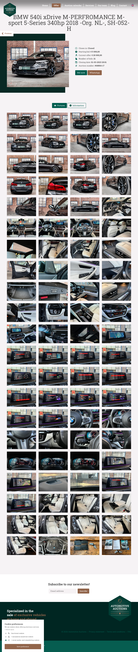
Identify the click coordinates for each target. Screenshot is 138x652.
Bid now (81, 72)
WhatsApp (95, 72)
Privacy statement (96, 632)
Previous (6, 33)
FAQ (129, 632)
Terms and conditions (116, 632)
